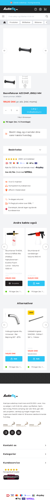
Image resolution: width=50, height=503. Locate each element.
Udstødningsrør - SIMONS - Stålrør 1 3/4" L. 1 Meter (35, 334)
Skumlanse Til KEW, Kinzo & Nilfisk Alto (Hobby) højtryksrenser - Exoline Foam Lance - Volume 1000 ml (13, 260)
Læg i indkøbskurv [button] (34, 110)
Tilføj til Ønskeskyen (24, 117)
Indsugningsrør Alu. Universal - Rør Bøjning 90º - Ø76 (13, 334)
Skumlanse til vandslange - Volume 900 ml (34, 254)
